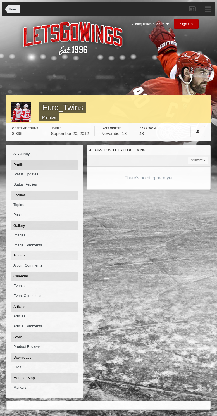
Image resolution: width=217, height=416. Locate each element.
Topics (18, 205)
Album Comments (27, 265)
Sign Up (186, 24)
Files (17, 367)
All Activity (21, 154)
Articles (19, 316)
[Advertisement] (111, 78)
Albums (19, 255)
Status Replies (25, 184)
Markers (20, 387)
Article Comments (27, 326)
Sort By (198, 160)
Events (19, 286)
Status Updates (25, 174)
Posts (18, 215)
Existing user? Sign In (149, 24)
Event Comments (27, 296)
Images (19, 235)
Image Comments (27, 245)
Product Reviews (27, 346)
